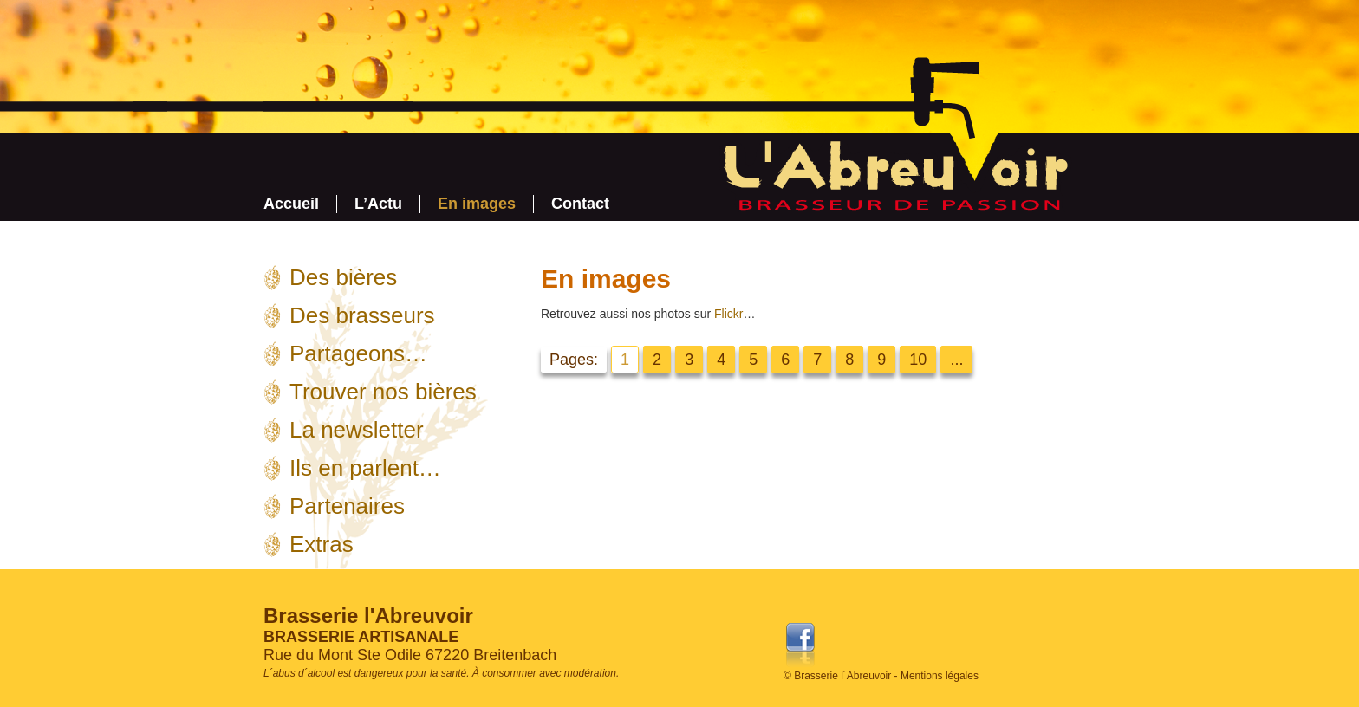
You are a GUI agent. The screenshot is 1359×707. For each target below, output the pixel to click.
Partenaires (347, 506)
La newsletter (356, 430)
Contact (580, 203)
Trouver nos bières (383, 392)
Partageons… (358, 353)
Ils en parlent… (365, 468)
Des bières (343, 277)
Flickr (728, 314)
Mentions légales (940, 676)
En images (477, 203)
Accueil (291, 203)
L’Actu (378, 203)
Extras (321, 544)
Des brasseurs (362, 315)
